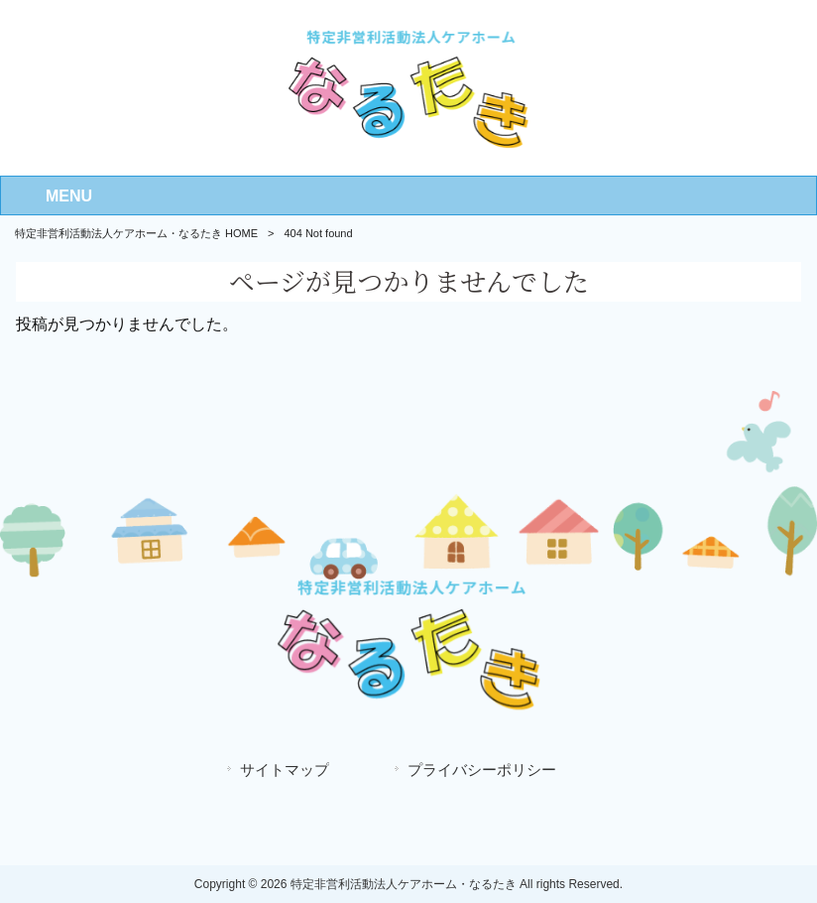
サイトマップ (284, 769)
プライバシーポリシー (482, 769)
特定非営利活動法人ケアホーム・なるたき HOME (136, 233)
